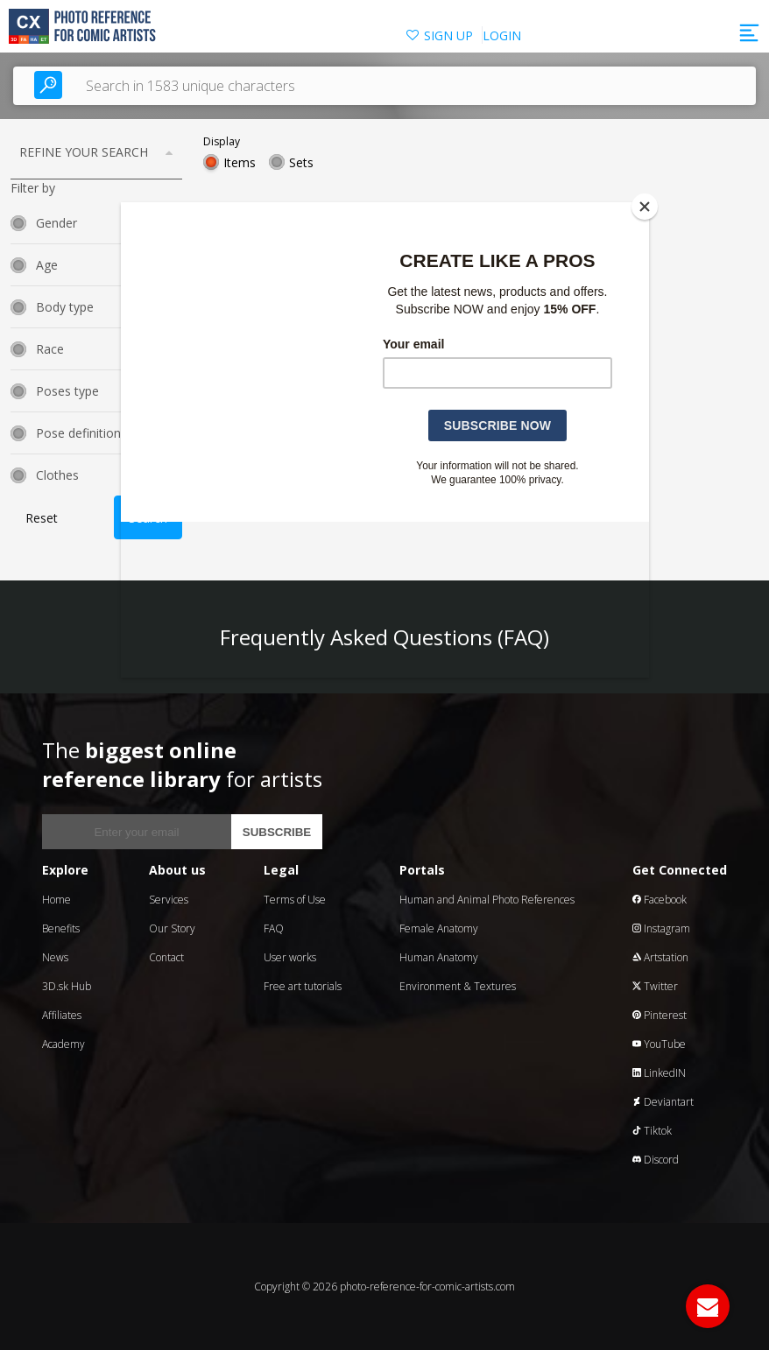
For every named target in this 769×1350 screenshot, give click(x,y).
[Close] (644, 206)
